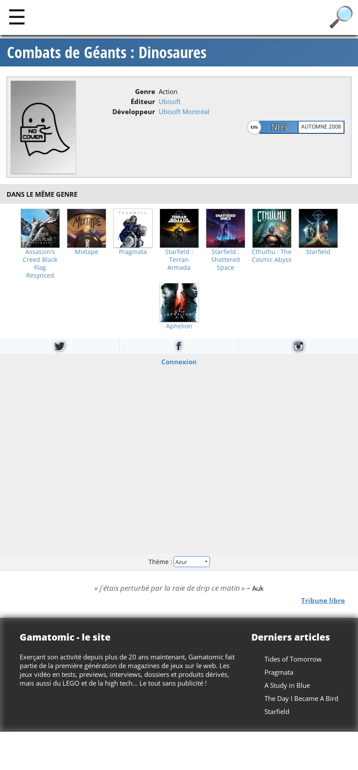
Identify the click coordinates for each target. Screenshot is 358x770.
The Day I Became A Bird (301, 698)
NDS (279, 127)
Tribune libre (323, 600)
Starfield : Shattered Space (225, 260)
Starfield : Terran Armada (179, 260)
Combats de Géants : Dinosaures (106, 52)
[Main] (17, 16)
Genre (145, 91)
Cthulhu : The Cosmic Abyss (272, 256)
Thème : (179, 561)
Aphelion (179, 326)
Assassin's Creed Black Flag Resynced (40, 263)
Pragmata (133, 252)
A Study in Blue (287, 685)
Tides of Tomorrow (293, 659)
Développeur (133, 111)
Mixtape (86, 252)
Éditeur (143, 101)
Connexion (179, 361)
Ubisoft (170, 101)
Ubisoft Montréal (184, 111)
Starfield (318, 252)
